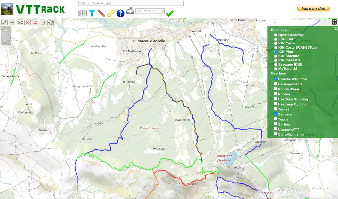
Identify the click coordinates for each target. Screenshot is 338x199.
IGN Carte (286, 43)
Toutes (283, 109)
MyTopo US (287, 69)
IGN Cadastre (289, 60)
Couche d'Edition (292, 79)
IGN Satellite (288, 56)
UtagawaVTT (288, 129)
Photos (284, 94)
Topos (283, 119)
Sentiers (285, 114)
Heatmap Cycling (292, 104)
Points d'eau (288, 89)
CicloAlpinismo (291, 134)
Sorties (284, 124)
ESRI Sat (285, 39)
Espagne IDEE (290, 64)
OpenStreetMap (291, 35)
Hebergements (290, 84)
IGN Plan (285, 52)
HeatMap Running (293, 99)
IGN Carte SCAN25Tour (297, 47)
